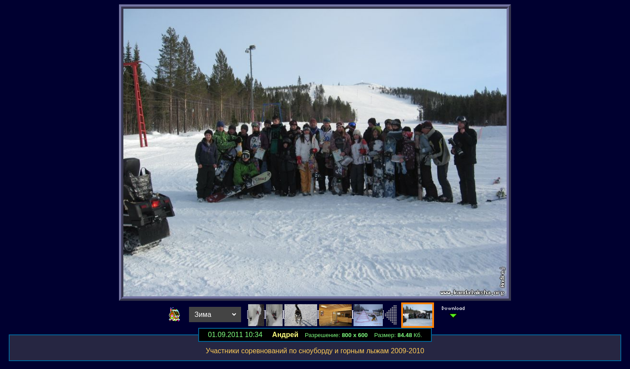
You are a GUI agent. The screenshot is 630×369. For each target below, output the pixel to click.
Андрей (285, 334)
